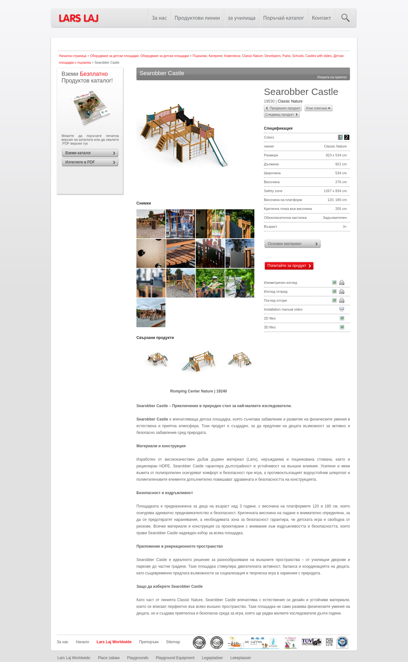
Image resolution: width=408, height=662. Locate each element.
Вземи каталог (78, 153)
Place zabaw (109, 658)
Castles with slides (318, 56)
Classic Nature (252, 56)
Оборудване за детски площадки (114, 56)
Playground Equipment (175, 658)
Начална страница (72, 56)
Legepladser (212, 658)
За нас (63, 642)
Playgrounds (138, 658)
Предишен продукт (285, 108)
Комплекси (232, 56)
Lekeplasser (240, 658)
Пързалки (200, 56)
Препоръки (148, 642)
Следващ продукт (279, 114)
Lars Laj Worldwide (114, 642)
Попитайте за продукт (286, 265)
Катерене (215, 56)
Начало (82, 642)
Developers (273, 56)
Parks (286, 56)
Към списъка (316, 108)
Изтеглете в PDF (80, 162)
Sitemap (173, 642)
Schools (298, 56)
